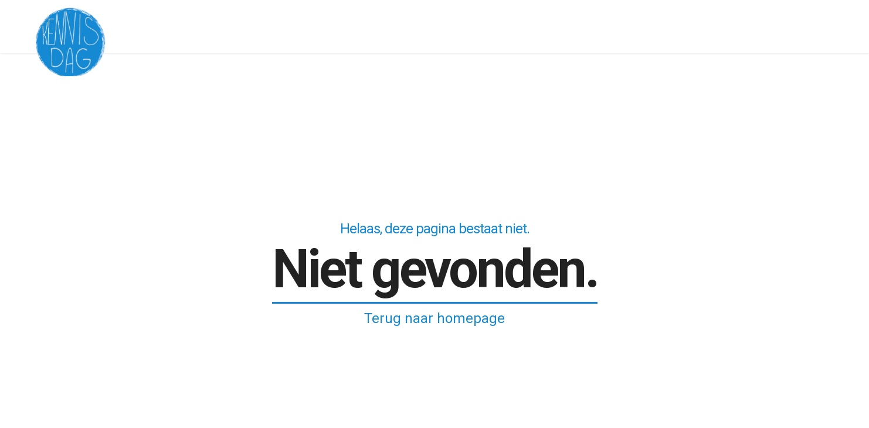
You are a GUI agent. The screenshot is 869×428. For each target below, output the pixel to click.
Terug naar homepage (434, 318)
